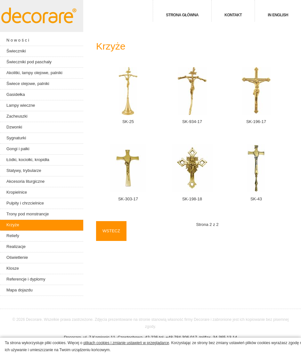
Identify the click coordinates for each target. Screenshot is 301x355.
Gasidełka (15, 94)
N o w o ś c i (17, 40)
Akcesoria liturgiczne (25, 181)
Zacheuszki (17, 116)
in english (278, 15)
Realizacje (16, 246)
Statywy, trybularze (23, 170)
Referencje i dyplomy (25, 279)
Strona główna (182, 15)
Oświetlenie (17, 257)
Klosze (12, 268)
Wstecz (111, 230)
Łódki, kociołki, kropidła (27, 159)
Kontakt (233, 15)
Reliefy (12, 235)
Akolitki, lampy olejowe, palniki (34, 72)
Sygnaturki (16, 137)
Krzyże (12, 224)
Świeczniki (16, 51)
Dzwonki (14, 127)
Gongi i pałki (17, 148)
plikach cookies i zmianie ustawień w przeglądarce (126, 343)
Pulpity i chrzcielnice (25, 203)
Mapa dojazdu (19, 290)
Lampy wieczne (20, 105)
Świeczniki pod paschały (29, 61)
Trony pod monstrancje (27, 214)
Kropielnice (16, 192)
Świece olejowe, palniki (27, 83)
